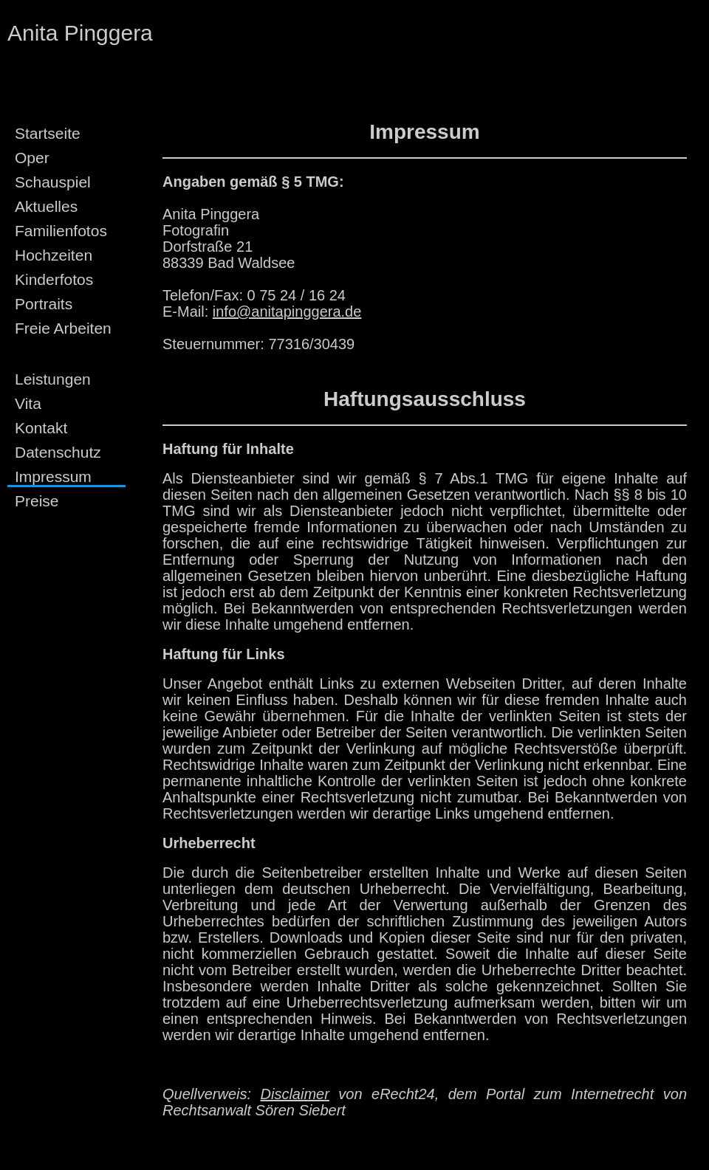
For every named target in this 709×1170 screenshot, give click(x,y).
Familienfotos (61, 230)
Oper (32, 157)
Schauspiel (53, 181)
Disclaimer (295, 1094)
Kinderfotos (54, 279)
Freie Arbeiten (63, 328)
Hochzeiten (53, 255)
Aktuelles (46, 206)
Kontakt (41, 427)
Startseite (48, 133)
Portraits (43, 303)
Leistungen (53, 379)
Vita (28, 403)
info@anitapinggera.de (287, 311)
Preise (37, 500)
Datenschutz (58, 452)
